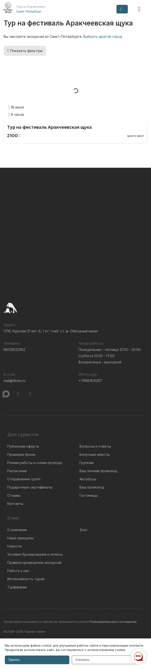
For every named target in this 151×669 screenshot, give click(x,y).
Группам (86, 463)
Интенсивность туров (25, 579)
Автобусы (87, 479)
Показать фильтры (25, 50)
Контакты (15, 504)
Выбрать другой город (102, 36)
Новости (14, 546)
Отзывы (13, 495)
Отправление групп (23, 479)
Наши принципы (20, 538)
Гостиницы (88, 495)
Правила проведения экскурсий (34, 562)
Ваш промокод (91, 487)
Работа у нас (18, 571)
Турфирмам (17, 587)
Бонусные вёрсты (94, 454)
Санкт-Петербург (29, 11)
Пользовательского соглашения (113, 622)
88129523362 (14, 349)
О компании (17, 530)
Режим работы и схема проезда (34, 463)
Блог (84, 530)
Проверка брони (21, 454)
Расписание (17, 471)
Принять (14, 660)
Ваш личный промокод (98, 471)
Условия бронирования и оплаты (35, 554)
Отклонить (82, 660)
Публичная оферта (23, 446)
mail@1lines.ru (14, 381)
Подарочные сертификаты (29, 487)
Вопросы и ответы (95, 446)
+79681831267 (90, 381)
